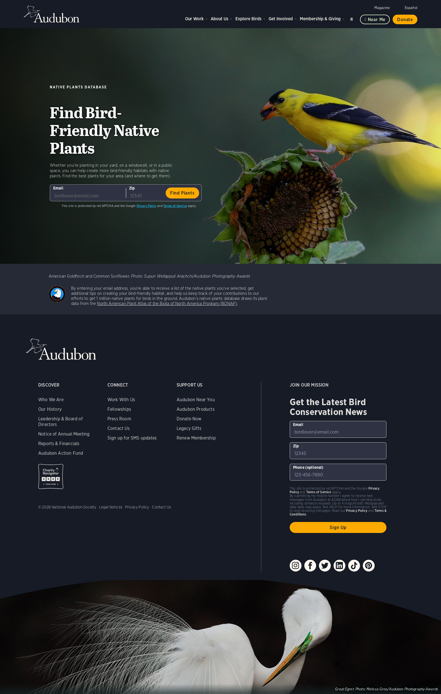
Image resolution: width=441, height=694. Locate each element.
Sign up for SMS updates (132, 438)
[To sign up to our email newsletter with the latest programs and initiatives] (88, 192)
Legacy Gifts (189, 428)
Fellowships (119, 409)
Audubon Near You (196, 399)
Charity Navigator (50, 476)
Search (352, 18)
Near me (377, 19)
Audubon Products (196, 409)
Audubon (52, 14)
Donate (405, 19)
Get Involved (281, 18)
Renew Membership (196, 438)
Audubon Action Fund (60, 453)
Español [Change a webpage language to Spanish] (411, 8)
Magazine (382, 8)
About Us (219, 18)
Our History (50, 409)
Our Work (194, 18)
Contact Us (118, 428)
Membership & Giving (320, 18)
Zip (132, 188)
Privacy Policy (147, 206)
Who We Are (51, 399)
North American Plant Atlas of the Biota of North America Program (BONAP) (167, 303)
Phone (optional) (308, 467)
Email (58, 188)
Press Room (119, 418)
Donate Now (189, 418)
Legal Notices (110, 507)
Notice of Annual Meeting (63, 434)
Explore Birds (248, 18)
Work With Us (121, 399)
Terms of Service (175, 206)
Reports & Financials (59, 443)
